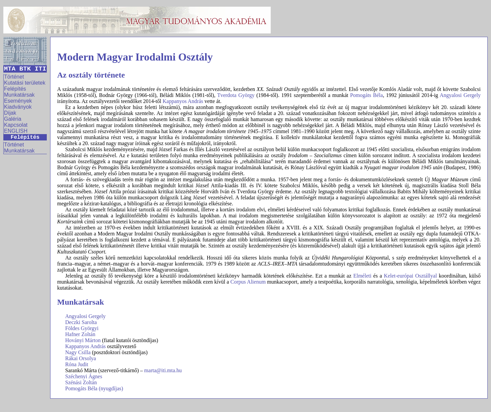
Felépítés (15, 89)
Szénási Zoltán (81, 382)
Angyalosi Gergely (460, 95)
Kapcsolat (15, 125)
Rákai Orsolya (80, 358)
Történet (14, 77)
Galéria (12, 119)
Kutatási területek (24, 83)
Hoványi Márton (83, 340)
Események (18, 101)
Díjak (10, 113)
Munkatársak (19, 95)
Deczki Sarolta (81, 322)
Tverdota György (236, 95)
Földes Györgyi (82, 328)
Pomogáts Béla (366, 95)
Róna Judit (76, 364)
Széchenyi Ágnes (83, 376)
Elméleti (362, 276)
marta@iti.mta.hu (162, 370)
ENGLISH (15, 131)
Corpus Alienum (248, 282)
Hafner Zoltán (80, 334)
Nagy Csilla (78, 352)
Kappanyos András (182, 101)
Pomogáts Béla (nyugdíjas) (94, 388)
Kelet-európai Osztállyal (410, 276)
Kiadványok (18, 107)
